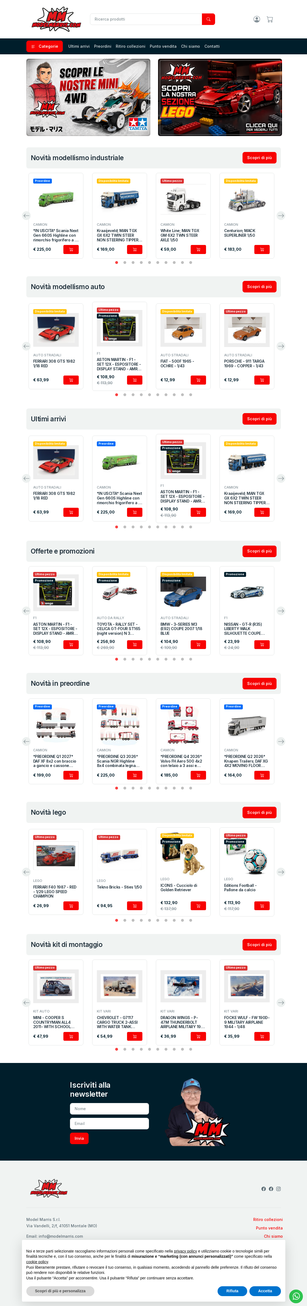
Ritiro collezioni (130, 46)
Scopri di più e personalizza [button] (60, 1291)
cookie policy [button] (37, 1262)
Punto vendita (163, 46)
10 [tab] (190, 263)
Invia (79, 1138)
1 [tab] (116, 263)
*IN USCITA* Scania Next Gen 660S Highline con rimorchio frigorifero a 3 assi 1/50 (55, 235)
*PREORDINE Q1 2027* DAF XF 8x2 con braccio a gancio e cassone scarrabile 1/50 (54, 761)
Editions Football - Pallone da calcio (240, 887)
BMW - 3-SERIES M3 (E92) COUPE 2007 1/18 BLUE (181, 629)
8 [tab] (174, 263)
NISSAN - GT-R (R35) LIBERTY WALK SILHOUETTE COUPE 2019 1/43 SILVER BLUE (244, 629)
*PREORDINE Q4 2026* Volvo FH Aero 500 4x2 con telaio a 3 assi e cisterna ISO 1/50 (181, 761)
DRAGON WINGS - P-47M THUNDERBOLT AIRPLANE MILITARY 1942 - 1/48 (183, 1022)
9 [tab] (182, 263)
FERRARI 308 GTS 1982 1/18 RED (54, 363)
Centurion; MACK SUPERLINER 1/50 (239, 233)
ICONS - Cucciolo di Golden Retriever (178, 887)
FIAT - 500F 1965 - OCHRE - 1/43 (177, 363)
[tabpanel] (56, 216)
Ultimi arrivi (79, 46)
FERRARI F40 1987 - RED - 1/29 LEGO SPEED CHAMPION (55, 892)
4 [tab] (141, 263)
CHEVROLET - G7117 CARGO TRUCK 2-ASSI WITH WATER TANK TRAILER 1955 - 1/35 (117, 1022)
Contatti (212, 46)
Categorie (44, 46)
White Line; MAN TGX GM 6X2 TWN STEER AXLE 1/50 (179, 235)
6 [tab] (157, 263)
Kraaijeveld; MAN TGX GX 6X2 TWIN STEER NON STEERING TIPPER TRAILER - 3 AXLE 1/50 (118, 235)
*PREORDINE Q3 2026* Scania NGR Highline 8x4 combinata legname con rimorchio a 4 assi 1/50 (119, 761)
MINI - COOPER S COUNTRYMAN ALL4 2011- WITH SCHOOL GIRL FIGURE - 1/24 (52, 1022)
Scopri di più (259, 157)
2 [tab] (125, 263)
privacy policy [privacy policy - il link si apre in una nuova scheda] (185, 1251)
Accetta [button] (265, 1291)
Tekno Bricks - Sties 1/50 (119, 887)
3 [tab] (133, 263)
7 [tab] (166, 263)
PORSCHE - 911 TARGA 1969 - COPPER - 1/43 (244, 363)
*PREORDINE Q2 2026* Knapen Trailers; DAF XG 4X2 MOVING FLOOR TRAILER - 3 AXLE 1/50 (246, 761)
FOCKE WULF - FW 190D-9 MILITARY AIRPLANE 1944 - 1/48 (247, 1022)
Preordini (102, 46)
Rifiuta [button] (232, 1291)
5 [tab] (149, 263)
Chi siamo (190, 46)
